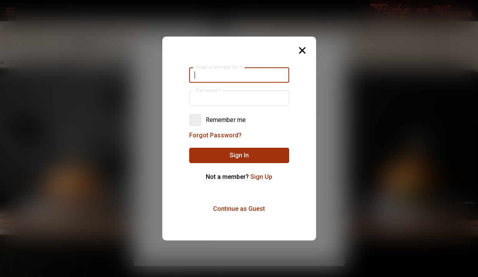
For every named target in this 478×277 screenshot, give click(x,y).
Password (208, 90)
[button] (239, 155)
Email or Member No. (218, 67)
